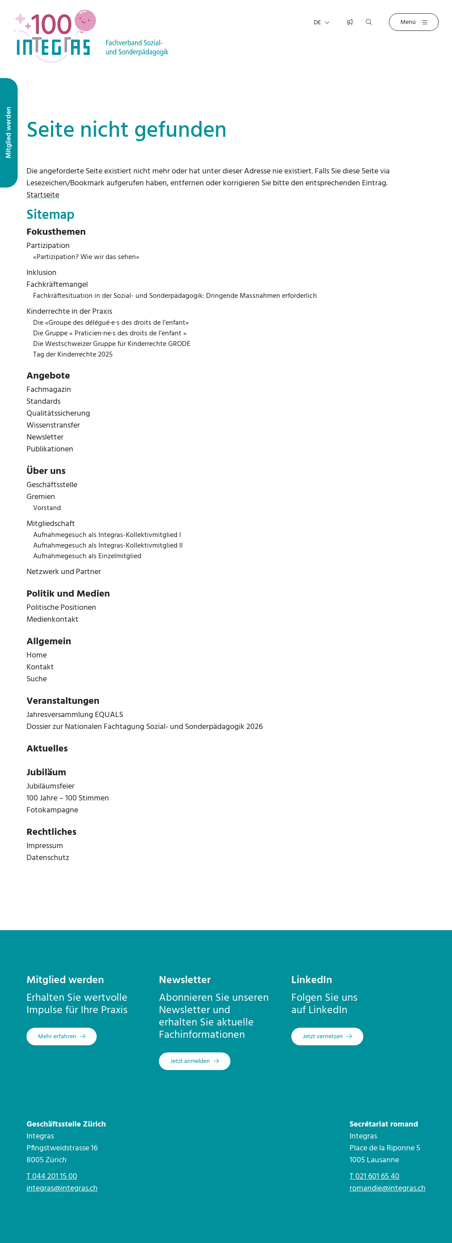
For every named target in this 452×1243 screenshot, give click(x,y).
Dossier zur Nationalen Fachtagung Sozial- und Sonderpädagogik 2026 (144, 727)
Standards (43, 401)
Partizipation (48, 246)
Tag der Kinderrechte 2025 (73, 355)
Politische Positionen (61, 607)
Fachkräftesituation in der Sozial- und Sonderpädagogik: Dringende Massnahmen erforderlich (175, 296)
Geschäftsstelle (51, 485)
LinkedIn (311, 980)
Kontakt (40, 667)
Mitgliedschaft (50, 524)
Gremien (40, 497)
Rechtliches (51, 832)
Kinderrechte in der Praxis (69, 311)
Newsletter (45, 437)
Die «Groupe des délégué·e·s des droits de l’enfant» (111, 323)
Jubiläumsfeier (50, 786)
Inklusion (41, 273)
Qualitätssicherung (58, 413)
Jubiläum (46, 773)
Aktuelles (47, 749)
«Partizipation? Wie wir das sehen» (86, 257)
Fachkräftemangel (57, 284)
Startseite (42, 195)
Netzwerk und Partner (63, 572)
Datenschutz (47, 858)
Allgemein (48, 642)
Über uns (46, 471)
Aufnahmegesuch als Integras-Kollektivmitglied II (108, 546)
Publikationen (49, 449)
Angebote (48, 376)
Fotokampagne (52, 810)
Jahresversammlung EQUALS (74, 715)
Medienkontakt (52, 619)
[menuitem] (226, 232)
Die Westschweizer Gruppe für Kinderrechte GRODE (111, 344)
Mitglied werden (65, 980)
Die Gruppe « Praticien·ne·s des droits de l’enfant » (110, 333)
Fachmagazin (48, 389)
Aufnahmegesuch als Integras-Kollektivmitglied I (107, 535)
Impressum (44, 846)
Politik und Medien (68, 594)
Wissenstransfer (53, 425)
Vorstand (47, 508)
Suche (36, 679)
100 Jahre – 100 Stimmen (67, 798)
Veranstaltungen (62, 701)
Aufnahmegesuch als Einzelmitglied (87, 556)
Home (36, 655)
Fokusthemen (56, 232)
